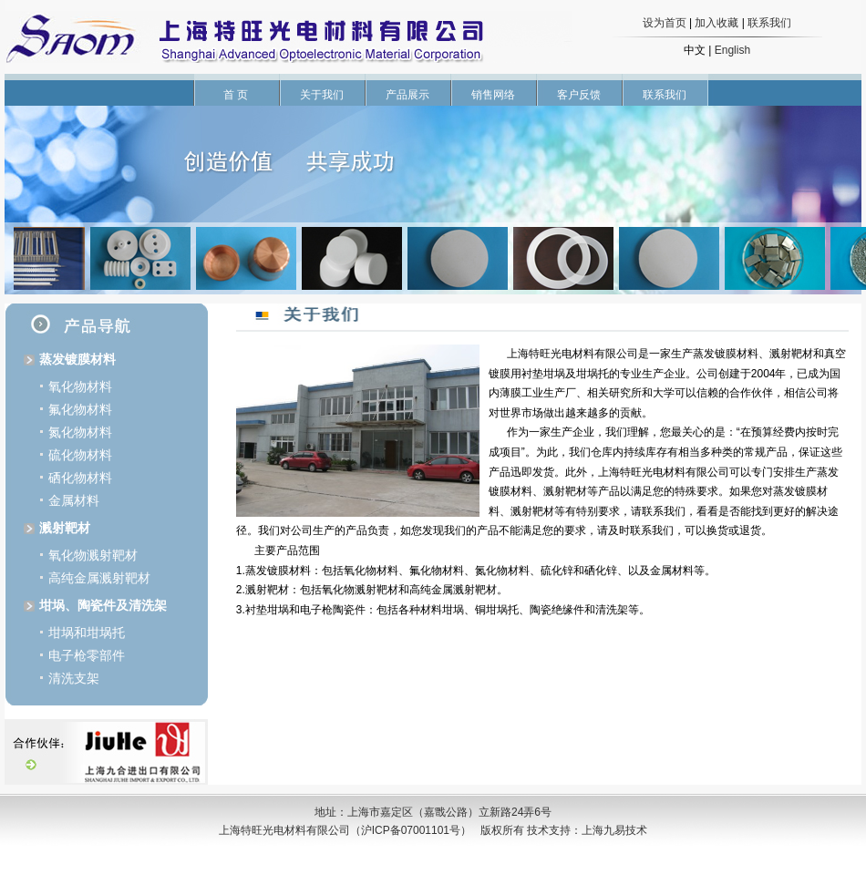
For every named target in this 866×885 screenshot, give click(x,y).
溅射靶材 (64, 527)
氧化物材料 (80, 386)
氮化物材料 (80, 432)
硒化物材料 (80, 477)
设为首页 (664, 22)
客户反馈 (579, 94)
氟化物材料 (80, 409)
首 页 (235, 94)
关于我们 (322, 94)
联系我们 (769, 22)
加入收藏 (716, 22)
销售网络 (493, 94)
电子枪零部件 (86, 655)
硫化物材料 (80, 455)
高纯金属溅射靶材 (99, 578)
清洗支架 (73, 678)
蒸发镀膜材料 (77, 359)
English (732, 50)
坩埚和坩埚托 (86, 632)
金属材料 (73, 500)
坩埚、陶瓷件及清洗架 (103, 605)
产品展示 (407, 94)
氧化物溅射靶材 (93, 555)
